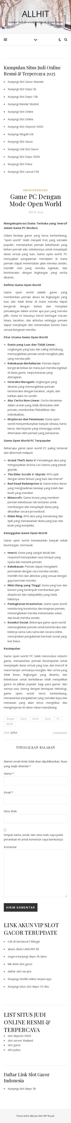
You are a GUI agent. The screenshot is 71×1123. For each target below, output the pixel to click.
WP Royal (48, 1116)
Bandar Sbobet (29, 104)
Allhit (35, 13)
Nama (9, 773)
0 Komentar (60, 733)
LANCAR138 (31, 949)
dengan (10, 718)
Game (23, 718)
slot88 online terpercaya (35, 979)
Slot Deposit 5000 (31, 126)
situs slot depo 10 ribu (34, 986)
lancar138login (30, 941)
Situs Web (10, 811)
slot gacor (26, 964)
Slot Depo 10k (29, 96)
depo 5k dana (38, 956)
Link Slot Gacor (29, 149)
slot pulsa (14, 1050)
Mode (36, 718)
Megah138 (27, 134)
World (9, 723)
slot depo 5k (28, 1088)
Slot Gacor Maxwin (32, 82)
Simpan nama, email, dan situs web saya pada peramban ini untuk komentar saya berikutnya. (33, 837)
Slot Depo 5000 (30, 157)
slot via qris (23, 971)
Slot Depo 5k (28, 89)
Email (8, 792)
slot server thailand (20, 1040)
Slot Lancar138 (29, 171)
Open (48, 718)
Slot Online (26, 111)
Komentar (10, 847)
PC (58, 718)
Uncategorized (35, 190)
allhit (14, 732)
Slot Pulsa (26, 164)
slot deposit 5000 (19, 1036)
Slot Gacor (26, 141)
